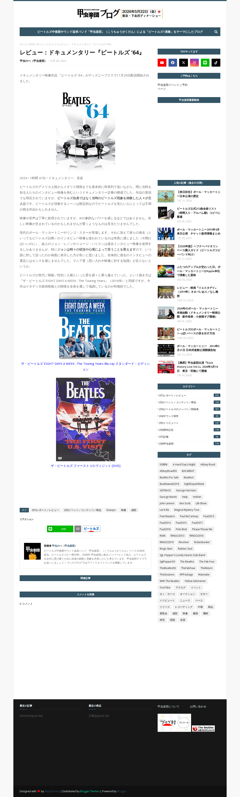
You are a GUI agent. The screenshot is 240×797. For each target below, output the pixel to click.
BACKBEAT (188, 471)
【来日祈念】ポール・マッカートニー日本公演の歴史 (198, 194)
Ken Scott (185, 503)
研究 (162, 620)
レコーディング (184, 607)
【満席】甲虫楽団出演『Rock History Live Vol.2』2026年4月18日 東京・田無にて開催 (197, 367)
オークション (187, 594)
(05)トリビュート (189, 423)
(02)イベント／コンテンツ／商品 (82, 510)
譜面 (172, 620)
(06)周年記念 (189, 430)
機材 (205, 613)
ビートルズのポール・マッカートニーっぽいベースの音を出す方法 (198, 331)
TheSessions (167, 574)
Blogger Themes (90, 791)
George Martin (168, 497)
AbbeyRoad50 (168, 471)
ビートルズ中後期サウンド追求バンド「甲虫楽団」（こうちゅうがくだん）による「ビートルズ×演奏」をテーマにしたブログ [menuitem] (120, 32)
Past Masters (167, 516)
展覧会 (163, 613)
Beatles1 (189, 477)
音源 (182, 620)
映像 (123, 510)
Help (185, 497)
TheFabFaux (188, 568)
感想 (133, 510)
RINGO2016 (196, 535)
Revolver (184, 542)
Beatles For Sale (169, 477)
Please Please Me (202, 529)
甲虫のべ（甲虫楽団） (33, 61)
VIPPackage (186, 574)
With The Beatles (169, 581)
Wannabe (203, 574)
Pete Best (181, 529)
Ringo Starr (166, 548)
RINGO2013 (177, 535)
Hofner (197, 497)
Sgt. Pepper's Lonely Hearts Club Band (182, 555)
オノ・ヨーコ (167, 594)
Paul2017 (197, 523)
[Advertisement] (189, 759)
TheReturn (206, 568)
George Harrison (186, 490)
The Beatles (187, 561)
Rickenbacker (202, 542)
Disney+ (111, 510)
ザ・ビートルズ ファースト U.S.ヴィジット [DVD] (85, 466)
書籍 (195, 613)
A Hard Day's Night (184, 464)
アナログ (181, 587)
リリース (165, 607)
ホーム (23, 44)
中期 (200, 607)
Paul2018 (165, 529)
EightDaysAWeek (194, 484)
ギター (204, 594)
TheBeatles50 (168, 568)
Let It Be (164, 510)
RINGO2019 (167, 542)
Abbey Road (207, 464)
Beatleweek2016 (169, 484)
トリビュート (167, 600)
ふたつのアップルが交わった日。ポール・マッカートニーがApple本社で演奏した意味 (198, 271)
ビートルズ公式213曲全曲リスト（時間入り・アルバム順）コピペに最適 (198, 213)
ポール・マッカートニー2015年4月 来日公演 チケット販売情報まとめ (198, 232)
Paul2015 (181, 523)
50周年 (164, 464)
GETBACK (165, 490)
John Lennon (167, 503)
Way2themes (52, 791)
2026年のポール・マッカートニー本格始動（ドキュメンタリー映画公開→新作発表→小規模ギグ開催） (198, 312)
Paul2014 (165, 523)
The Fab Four (207, 561)
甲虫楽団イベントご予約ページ (173, 87)
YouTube (165, 587)
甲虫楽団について (168, 706)
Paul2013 (208, 516)
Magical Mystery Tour (186, 510)
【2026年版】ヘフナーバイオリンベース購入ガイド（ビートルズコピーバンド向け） (198, 250)
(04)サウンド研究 (189, 416)
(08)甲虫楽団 (189, 443)
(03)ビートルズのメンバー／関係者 (189, 409)
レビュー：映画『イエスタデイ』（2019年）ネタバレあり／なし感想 (197, 292)
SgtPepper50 (167, 561)
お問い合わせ (198, 706)
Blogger (121, 791)
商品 (210, 607)
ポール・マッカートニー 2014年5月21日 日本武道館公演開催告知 (198, 348)
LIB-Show (201, 503)
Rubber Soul (185, 548)
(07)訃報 (189, 436)
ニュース (185, 600)
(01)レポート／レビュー (42, 44)
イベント (196, 587)
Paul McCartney (189, 516)
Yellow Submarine (195, 581)
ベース (199, 600)
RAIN (162, 535)
